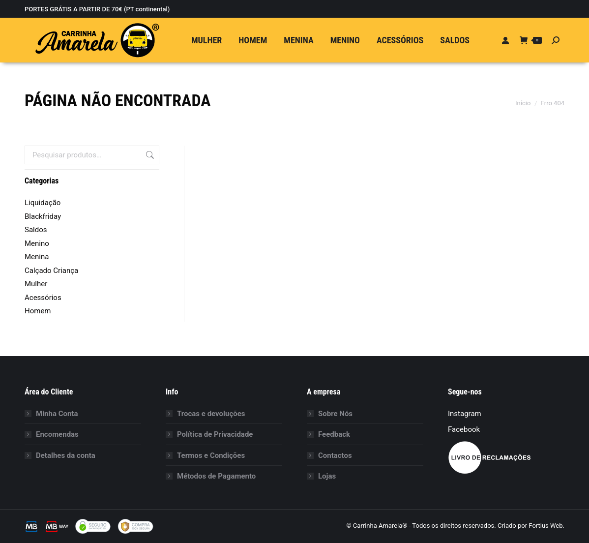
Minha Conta (57, 413)
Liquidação (42, 202)
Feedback (334, 434)
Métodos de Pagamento (216, 476)
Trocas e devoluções (211, 413)
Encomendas (57, 434)
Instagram (464, 413)
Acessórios (43, 297)
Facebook (464, 429)
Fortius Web (545, 525)
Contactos (335, 455)
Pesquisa (149, 155)
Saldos (36, 229)
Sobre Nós (335, 413)
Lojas (327, 476)
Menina (37, 256)
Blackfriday (43, 216)
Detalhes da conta (65, 455)
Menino (37, 243)
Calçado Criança (51, 270)
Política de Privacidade (215, 434)
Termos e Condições (211, 455)
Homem (38, 310)
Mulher (36, 283)
